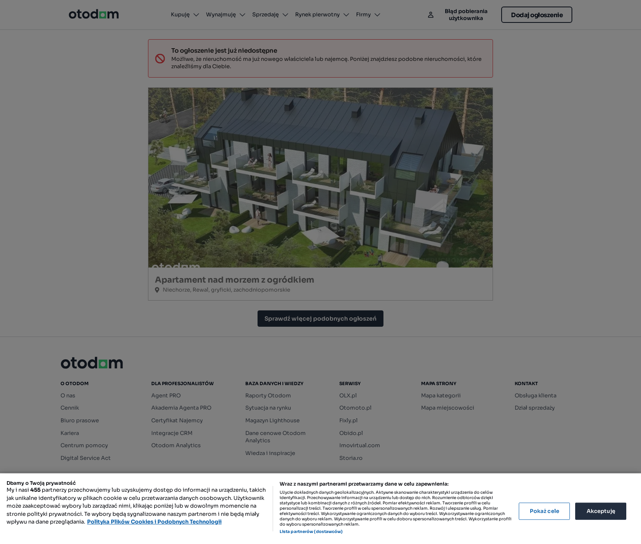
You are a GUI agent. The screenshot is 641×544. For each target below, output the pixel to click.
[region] (320, 508)
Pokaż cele (544, 511)
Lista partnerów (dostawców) (311, 531)
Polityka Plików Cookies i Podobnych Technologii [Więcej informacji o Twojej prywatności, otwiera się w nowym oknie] (154, 521)
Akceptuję (601, 511)
